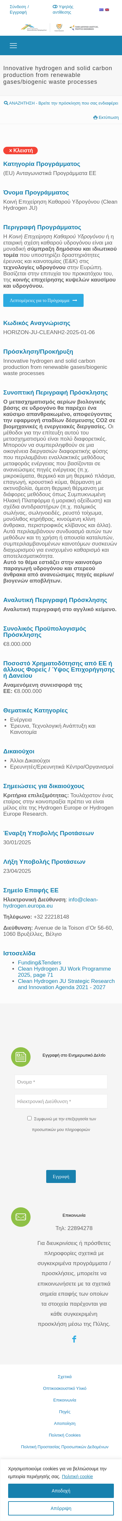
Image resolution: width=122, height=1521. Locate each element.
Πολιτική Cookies (65, 1435)
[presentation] (63, 1152)
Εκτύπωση (106, 117)
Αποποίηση (64, 1423)
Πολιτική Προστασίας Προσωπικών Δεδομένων (64, 1446)
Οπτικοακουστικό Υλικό (65, 1388)
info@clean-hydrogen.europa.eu (50, 903)
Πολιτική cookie (77, 1476)
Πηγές (64, 1411)
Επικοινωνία (64, 1400)
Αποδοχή (61, 1490)
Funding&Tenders (39, 963)
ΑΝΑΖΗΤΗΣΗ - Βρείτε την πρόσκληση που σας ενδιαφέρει (61, 103)
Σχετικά (65, 1376)
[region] (61, 1490)
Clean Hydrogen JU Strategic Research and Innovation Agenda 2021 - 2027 (66, 984)
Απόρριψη (61, 1508)
